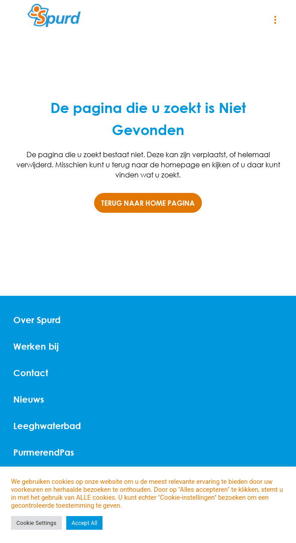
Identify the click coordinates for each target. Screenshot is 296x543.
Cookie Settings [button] (36, 523)
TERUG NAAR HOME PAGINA (148, 203)
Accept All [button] (85, 523)
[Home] (54, 15)
